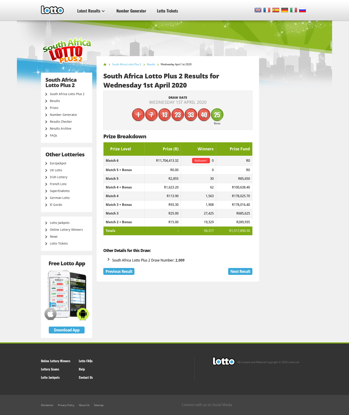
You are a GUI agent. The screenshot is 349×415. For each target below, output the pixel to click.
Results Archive (60, 128)
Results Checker (61, 121)
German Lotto (60, 198)
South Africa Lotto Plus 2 (67, 94)
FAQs (53, 135)
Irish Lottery (58, 177)
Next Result (240, 271)
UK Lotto (56, 170)
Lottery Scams (50, 369)
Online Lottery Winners (66, 229)
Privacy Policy (66, 405)
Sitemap (98, 405)
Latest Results (91, 11)
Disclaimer (47, 405)
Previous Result (119, 271)
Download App (66, 330)
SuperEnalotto (60, 191)
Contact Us (86, 377)
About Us (84, 405)
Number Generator (131, 11)
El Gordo (56, 204)
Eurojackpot (58, 163)
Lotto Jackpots (59, 223)
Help (82, 369)
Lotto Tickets (167, 11)
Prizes (54, 108)
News (53, 236)
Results (55, 101)
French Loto (58, 184)
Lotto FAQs (86, 360)
